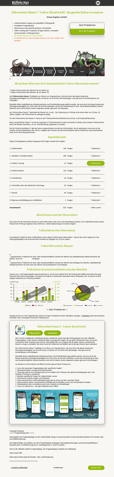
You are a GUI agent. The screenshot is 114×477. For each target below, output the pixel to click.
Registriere (86, 316)
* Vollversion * (96, 148)
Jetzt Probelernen (87, 25)
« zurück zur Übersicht (19, 468)
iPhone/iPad (34, 333)
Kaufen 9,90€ (96, 468)
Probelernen (58, 468)
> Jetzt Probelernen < (57, 309)
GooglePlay (52, 333)
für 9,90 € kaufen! (87, 31)
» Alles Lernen (95, 208)
